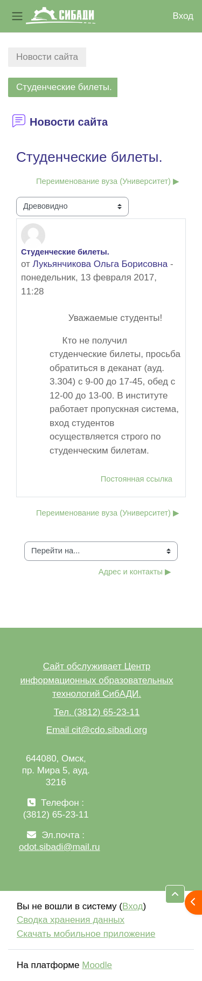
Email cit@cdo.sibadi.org (96, 730)
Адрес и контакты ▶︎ (135, 571)
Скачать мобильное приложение (86, 934)
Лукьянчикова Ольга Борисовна (100, 264)
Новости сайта (47, 57)
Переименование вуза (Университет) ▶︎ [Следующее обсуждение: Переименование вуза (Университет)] (107, 181)
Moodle (97, 965)
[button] (175, 894)
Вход (183, 16)
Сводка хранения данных (70, 920)
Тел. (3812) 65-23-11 (97, 712)
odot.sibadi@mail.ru (59, 847)
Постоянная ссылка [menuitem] (136, 479)
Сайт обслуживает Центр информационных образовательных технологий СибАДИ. (96, 680)
